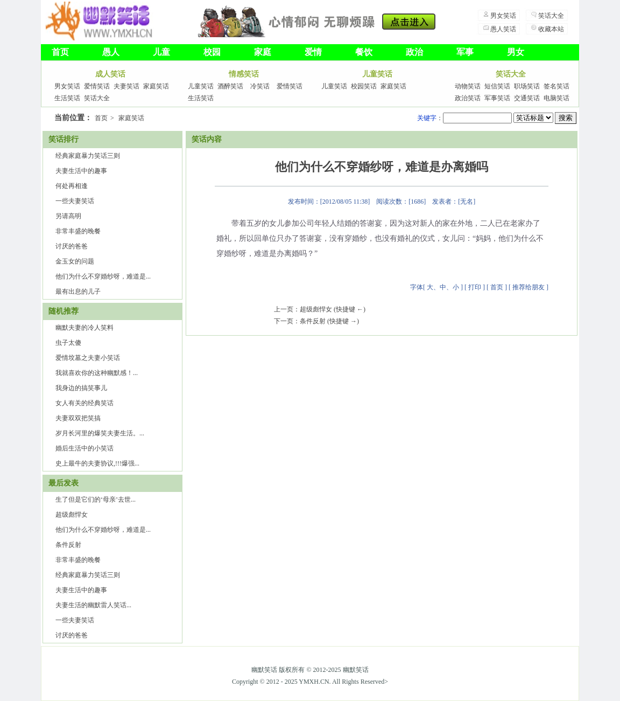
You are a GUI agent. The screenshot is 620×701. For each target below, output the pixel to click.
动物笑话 (468, 86)
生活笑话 (67, 98)
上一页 (283, 309)
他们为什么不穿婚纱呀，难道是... (103, 276)
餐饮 (363, 52)
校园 (212, 52)
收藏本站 (551, 29)
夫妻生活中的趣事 (81, 171)
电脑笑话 (556, 98)
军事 (465, 52)
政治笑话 (468, 98)
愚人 (110, 52)
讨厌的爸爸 (71, 246)
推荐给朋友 (528, 287)
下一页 (283, 321)
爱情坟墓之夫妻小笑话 (87, 358)
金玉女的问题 (74, 261)
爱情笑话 (97, 86)
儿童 (161, 52)
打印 (474, 287)
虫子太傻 (68, 342)
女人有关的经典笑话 (84, 403)
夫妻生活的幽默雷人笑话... (93, 605)
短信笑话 (497, 86)
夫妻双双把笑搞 (78, 418)
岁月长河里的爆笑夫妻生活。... (99, 433)
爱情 (313, 52)
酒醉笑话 (230, 86)
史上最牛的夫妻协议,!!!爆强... (97, 463)
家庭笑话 (156, 86)
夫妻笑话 (126, 86)
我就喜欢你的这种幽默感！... (96, 373)
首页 (60, 52)
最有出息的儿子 (78, 291)
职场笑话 (527, 86)
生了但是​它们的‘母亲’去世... (95, 499)
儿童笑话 (201, 86)
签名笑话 (556, 86)
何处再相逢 (71, 186)
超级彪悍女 (71, 514)
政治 (414, 52)
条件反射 (68, 545)
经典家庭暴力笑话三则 (87, 155)
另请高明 (68, 216)
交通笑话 (527, 98)
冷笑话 (260, 86)
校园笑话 (364, 86)
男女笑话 (503, 15)
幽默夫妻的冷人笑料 (84, 327)
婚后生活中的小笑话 (84, 448)
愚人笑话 (503, 29)
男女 (515, 52)
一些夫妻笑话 (74, 201)
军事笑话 (497, 98)
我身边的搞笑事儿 (81, 388)
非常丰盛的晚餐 (78, 231)
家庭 (262, 52)
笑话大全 (551, 15)
